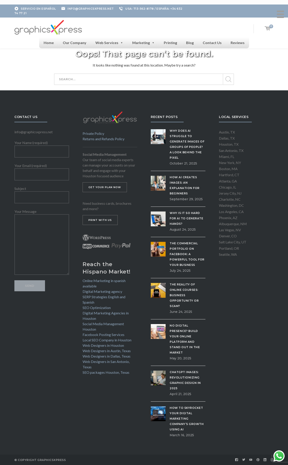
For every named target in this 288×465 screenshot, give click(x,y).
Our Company (74, 42)
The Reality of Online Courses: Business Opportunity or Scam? (184, 295)
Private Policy (93, 133)
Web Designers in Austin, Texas (107, 351)
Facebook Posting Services (103, 334)
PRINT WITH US (100, 220)
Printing (170, 42)
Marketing (143, 42)
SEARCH (228, 79)
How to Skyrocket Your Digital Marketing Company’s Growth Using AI (187, 418)
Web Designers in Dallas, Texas (106, 356)
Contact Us (212, 42)
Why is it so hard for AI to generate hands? (186, 218)
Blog (190, 42)
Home (49, 42)
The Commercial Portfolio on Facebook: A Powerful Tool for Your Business (187, 254)
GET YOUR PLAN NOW (104, 187)
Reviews (238, 42)
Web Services (109, 42)
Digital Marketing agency (102, 291)
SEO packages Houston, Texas (106, 372)
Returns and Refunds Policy (103, 139)
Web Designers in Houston (103, 345)
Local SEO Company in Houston (107, 340)
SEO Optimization (97, 307)
